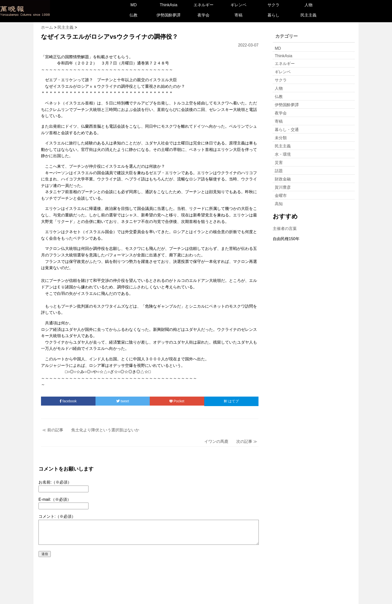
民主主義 (308, 15)
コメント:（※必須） (57, 516)
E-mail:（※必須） (54, 499)
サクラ (274, 5)
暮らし (274, 15)
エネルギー (204, 5)
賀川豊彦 (283, 187)
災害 (279, 162)
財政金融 (283, 179)
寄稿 (238, 15)
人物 (308, 5)
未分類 (281, 138)
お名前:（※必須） (55, 482)
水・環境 (283, 154)
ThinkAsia (168, 5)
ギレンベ (238, 5)
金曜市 (281, 195)
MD (133, 5)
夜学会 (204, 15)
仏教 (134, 15)
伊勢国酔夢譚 (168, 15)
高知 (279, 204)
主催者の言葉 (285, 228)
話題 (279, 171)
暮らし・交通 (287, 129)
